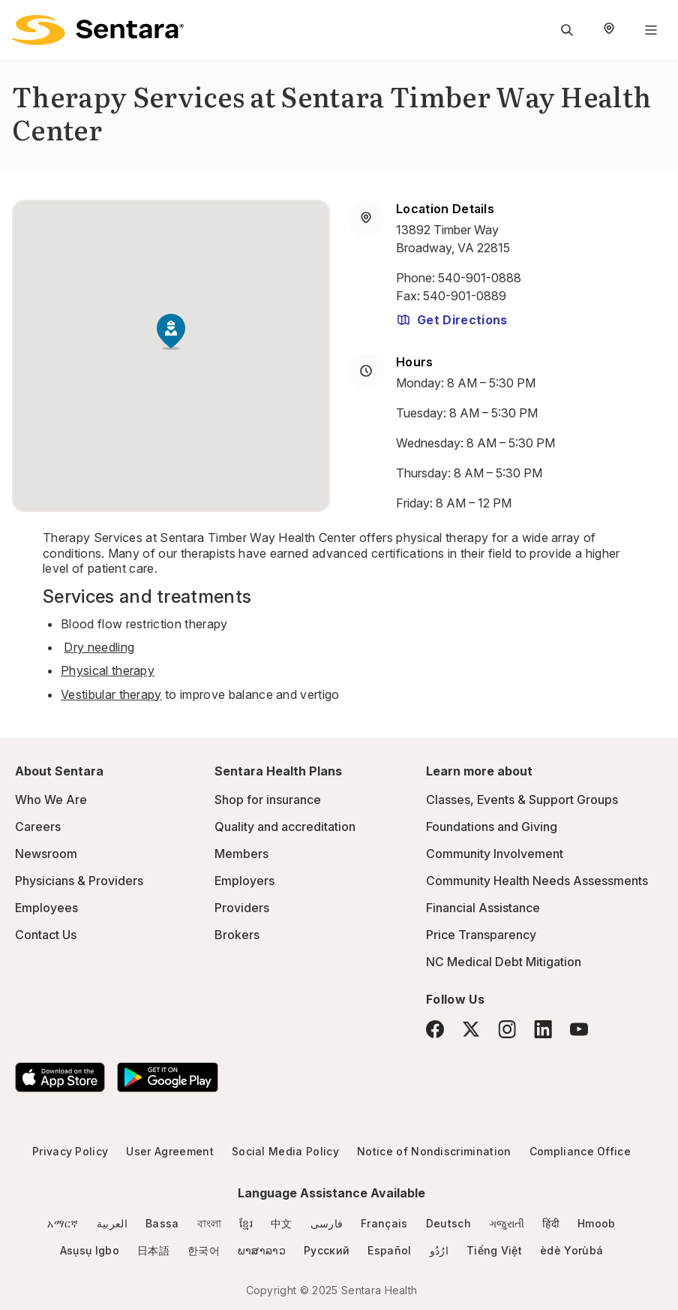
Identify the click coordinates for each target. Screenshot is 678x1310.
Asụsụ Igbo (89, 1250)
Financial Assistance (483, 907)
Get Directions (451, 319)
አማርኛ (62, 1223)
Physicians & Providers (79, 880)
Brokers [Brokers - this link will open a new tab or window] (237, 934)
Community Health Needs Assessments (537, 880)
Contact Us (45, 934)
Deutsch (448, 1223)
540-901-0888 (479, 277)
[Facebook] (435, 1029)
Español (389, 1250)
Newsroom (46, 853)
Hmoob (597, 1223)
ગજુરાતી (506, 1223)
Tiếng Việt (494, 1250)
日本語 (153, 1250)
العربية (112, 1223)
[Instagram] (507, 1028)
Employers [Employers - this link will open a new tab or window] (244, 880)
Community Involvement (494, 853)
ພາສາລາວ (262, 1250)
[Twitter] (471, 1029)
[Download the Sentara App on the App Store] (60, 1077)
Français (384, 1223)
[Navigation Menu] (651, 30)
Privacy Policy (70, 1151)
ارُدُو (439, 1250)
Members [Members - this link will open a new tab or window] (241, 853)
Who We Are (51, 799)
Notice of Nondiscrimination (434, 1151)
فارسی (327, 1223)
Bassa (162, 1223)
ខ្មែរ (246, 1223)
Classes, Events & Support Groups (522, 799)
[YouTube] (579, 1029)
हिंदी (551, 1223)
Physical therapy (107, 670)
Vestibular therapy (111, 694)
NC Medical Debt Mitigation (503, 961)
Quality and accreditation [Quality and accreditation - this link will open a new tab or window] (285, 826)
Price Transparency (481, 934)
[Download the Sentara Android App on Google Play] (167, 1077)
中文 (281, 1223)
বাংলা (209, 1223)
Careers (38, 826)
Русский (327, 1250)
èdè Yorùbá (571, 1250)
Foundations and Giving (491, 826)
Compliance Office (580, 1151)
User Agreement (169, 1151)
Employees (46, 907)
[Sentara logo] (98, 30)
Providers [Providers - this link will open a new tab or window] (241, 907)
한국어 (204, 1250)
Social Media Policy (285, 1151)
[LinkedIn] (543, 1028)
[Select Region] (609, 30)
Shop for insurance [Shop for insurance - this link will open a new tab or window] (267, 799)
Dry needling (99, 647)
